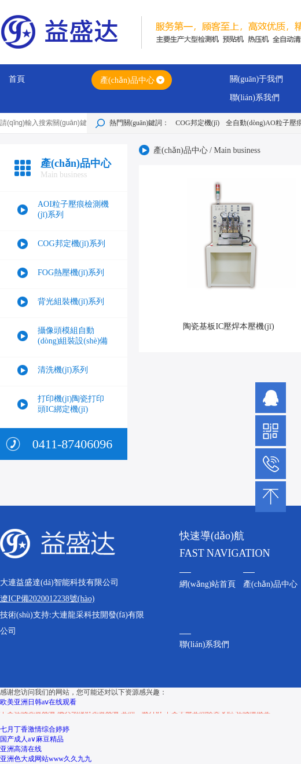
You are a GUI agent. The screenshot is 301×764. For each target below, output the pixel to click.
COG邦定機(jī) (197, 123)
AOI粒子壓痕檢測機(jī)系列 (73, 209)
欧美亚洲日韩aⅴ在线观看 (38, 702)
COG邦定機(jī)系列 (71, 243)
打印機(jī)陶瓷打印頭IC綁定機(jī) (71, 404)
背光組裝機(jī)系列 (71, 301)
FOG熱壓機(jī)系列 (71, 272)
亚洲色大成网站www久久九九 (45, 759)
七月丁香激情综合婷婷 (34, 729)
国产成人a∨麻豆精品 (32, 739)
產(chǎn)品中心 (127, 80)
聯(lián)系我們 (255, 97)
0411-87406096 (72, 444)
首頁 (17, 79)
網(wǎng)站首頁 (207, 584)
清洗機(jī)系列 (63, 369)
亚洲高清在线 (21, 749)
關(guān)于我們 (257, 79)
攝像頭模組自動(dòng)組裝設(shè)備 (73, 335)
